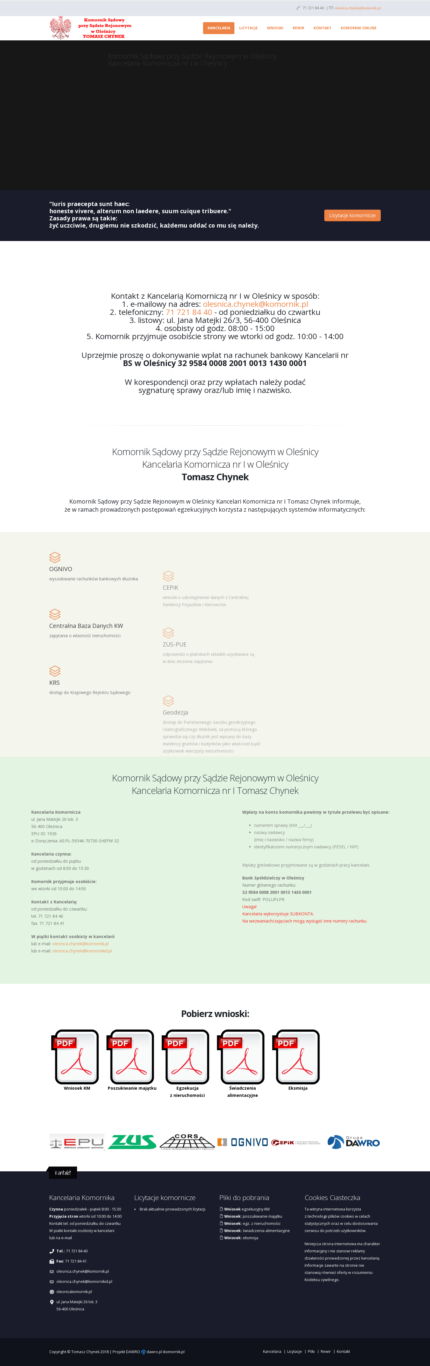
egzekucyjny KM (246, 1209)
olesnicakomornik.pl (74, 1291)
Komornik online (359, 28)
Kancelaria (219, 28)
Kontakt (322, 28)
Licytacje (248, 28)
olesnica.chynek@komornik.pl (357, 8)
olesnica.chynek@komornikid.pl (84, 1281)
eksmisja (240, 1237)
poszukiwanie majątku (252, 1216)
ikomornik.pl (174, 1351)
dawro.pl (154, 1351)
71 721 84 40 (189, 312)
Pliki (311, 1351)
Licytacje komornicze (352, 215)
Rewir (298, 28)
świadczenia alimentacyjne (256, 1230)
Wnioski (275, 28)
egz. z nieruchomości (251, 1223)
